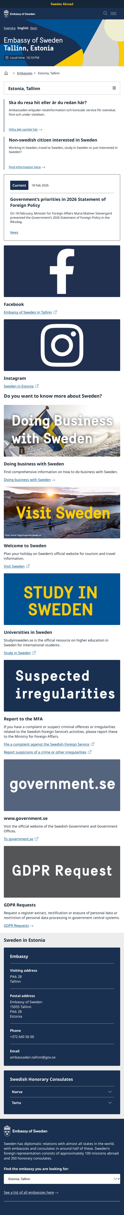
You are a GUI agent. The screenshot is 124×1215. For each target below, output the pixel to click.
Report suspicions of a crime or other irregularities (45, 752)
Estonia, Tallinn (24, 88)
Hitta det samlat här (23, 129)
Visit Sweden (14, 566)
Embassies (24, 73)
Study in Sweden (17, 653)
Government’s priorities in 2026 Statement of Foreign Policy (58, 202)
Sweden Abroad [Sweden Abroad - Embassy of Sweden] (62, 4)
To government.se (18, 839)
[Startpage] (8, 73)
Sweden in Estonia (19, 386)
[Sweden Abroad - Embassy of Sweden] (23, 13)
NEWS (14, 232)
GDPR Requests (16, 925)
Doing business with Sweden (27, 479)
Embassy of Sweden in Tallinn (28, 312)
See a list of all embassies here (29, 1192)
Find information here (25, 167)
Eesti (33, 28)
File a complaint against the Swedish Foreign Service (46, 744)
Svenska (10, 28)
